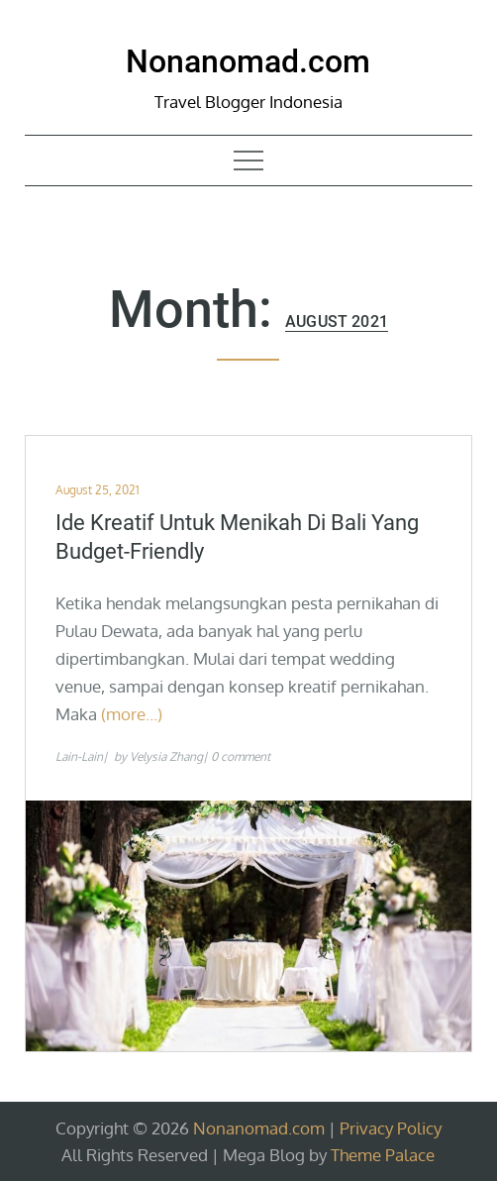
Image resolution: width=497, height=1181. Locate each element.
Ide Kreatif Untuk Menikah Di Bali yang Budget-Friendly (237, 537)
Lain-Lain (79, 756)
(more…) (131, 713)
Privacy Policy (391, 1128)
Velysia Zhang (166, 756)
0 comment (240, 756)
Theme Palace (383, 1154)
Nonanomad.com (248, 61)
